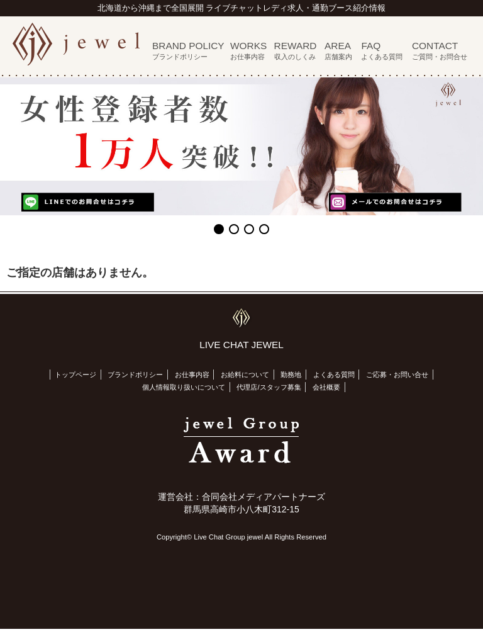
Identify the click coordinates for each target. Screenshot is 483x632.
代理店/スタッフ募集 (268, 387)
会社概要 (326, 387)
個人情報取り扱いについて (183, 387)
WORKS (248, 50)
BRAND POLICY (188, 50)
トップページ (75, 374)
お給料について (245, 374)
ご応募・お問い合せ (397, 374)
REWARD (295, 50)
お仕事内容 (192, 374)
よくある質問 (334, 374)
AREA (338, 50)
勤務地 (290, 374)
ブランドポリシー (135, 374)
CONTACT (439, 50)
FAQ (381, 50)
